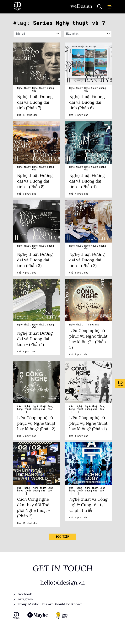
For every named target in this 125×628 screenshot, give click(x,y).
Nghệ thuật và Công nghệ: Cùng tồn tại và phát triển (88, 505)
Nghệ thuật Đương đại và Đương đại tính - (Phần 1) (35, 339)
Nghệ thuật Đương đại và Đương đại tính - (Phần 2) (87, 260)
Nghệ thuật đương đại (39, 407)
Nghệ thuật (24, 88)
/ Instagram (23, 599)
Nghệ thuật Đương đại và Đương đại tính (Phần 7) (35, 102)
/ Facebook (22, 594)
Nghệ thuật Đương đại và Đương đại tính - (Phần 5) (35, 181)
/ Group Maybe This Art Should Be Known (48, 604)
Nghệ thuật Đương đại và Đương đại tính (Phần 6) (87, 102)
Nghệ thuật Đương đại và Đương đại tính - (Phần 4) (87, 181)
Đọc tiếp (62, 536)
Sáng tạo (93, 324)
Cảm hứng (20, 407)
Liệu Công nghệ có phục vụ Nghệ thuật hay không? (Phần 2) (36, 423)
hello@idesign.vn (62, 582)
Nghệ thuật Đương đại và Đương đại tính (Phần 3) (35, 260)
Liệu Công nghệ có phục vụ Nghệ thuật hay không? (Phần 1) (88, 423)
